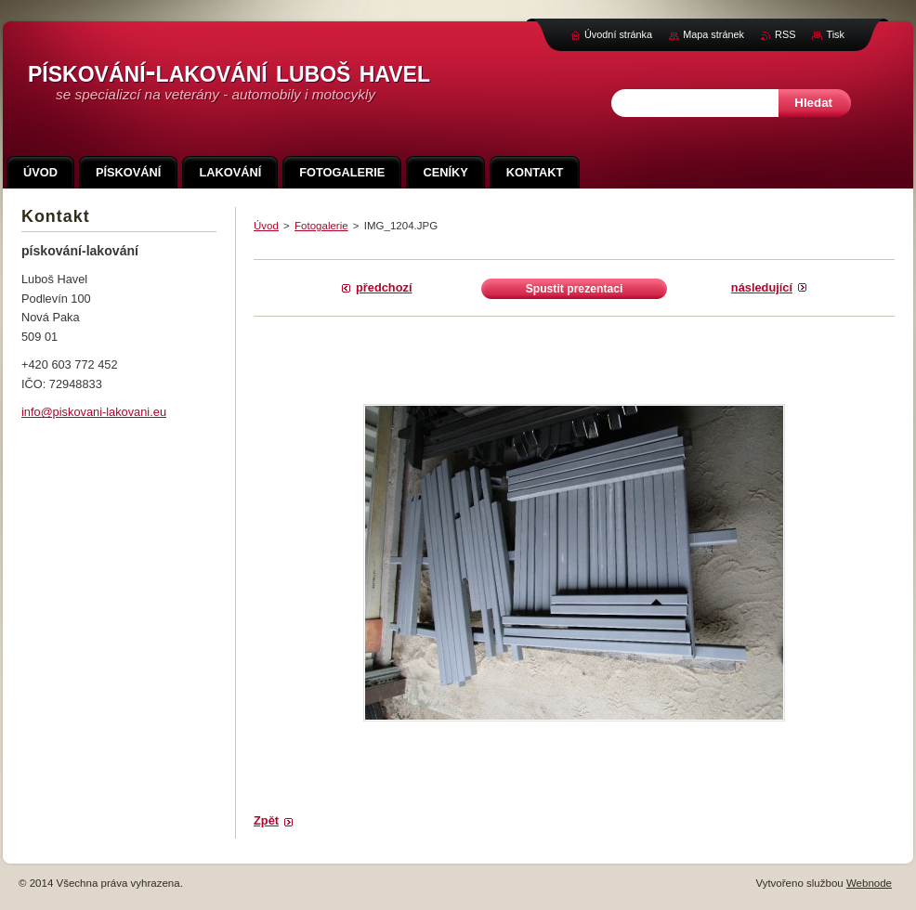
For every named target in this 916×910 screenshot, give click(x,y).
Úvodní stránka (618, 34)
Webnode (869, 883)
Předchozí (384, 287)
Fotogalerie (321, 225)
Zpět (266, 820)
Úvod (266, 225)
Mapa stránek (713, 34)
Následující (761, 287)
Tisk (835, 34)
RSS (785, 34)
